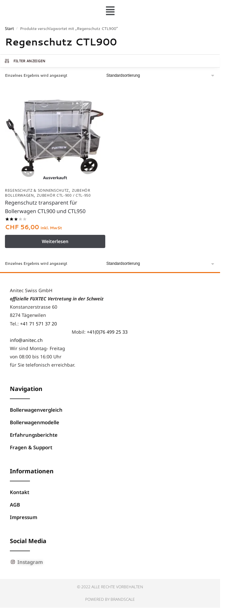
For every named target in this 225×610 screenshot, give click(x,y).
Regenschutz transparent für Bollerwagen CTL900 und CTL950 (45, 207)
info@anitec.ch (26, 340)
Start (9, 28)
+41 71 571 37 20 (38, 323)
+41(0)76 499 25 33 (107, 332)
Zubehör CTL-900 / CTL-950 (64, 195)
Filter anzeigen (25, 61)
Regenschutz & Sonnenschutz (37, 190)
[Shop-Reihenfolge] (160, 75)
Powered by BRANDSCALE (110, 599)
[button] (110, 10)
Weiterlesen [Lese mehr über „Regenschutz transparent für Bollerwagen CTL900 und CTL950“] (55, 241)
